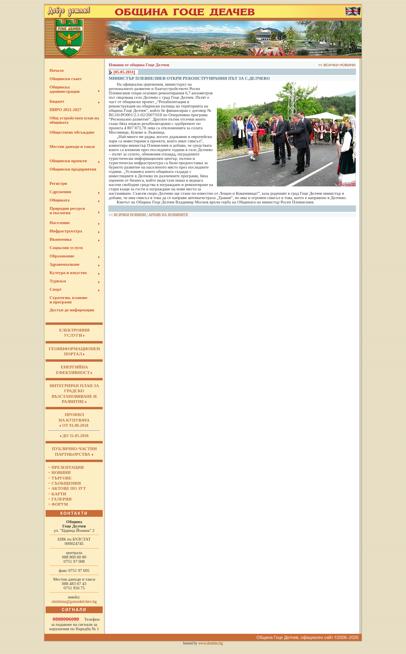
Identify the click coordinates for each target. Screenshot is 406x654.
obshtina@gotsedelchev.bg (74, 601)
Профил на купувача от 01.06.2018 (74, 420)
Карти (59, 494)
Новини (61, 472)
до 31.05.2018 (74, 435)
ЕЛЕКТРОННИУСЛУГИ (74, 333)
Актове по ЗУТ (69, 488)
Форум (60, 504)
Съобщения (66, 483)
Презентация (68, 467)
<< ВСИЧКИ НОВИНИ (336, 65)
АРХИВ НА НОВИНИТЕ (168, 215)
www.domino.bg (210, 643)
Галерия (62, 499)
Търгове (62, 478)
